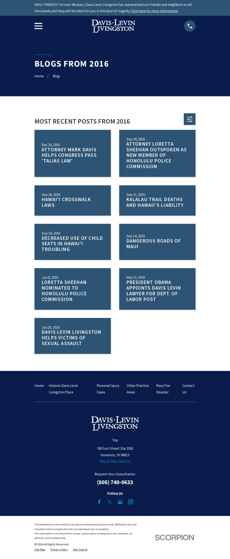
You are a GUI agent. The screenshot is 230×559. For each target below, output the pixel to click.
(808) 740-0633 (115, 482)
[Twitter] (109, 501)
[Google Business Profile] (120, 501)
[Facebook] (99, 501)
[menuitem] (39, 549)
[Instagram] (130, 501)
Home (39, 385)
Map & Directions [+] (115, 461)
